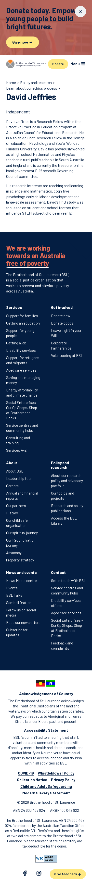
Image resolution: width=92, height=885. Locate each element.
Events (12, 588)
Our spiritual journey (22, 533)
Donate (58, 64)
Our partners (16, 505)
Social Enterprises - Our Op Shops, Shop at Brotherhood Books (22, 410)
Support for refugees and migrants (22, 360)
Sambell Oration (18, 602)
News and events (21, 572)
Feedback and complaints (62, 645)
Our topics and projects (62, 495)
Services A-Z (16, 450)
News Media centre (21, 580)
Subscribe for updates (16, 632)
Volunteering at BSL (67, 355)
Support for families (22, 316)
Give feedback (67, 874)
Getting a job (16, 343)
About (11, 462)
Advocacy (14, 552)
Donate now (60, 316)
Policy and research (60, 465)
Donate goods (62, 323)
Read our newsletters (23, 622)
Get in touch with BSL (68, 580)
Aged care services (21, 370)
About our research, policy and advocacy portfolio (67, 480)
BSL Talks (14, 595)
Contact (58, 572)
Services (14, 307)
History (12, 513)
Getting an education (23, 323)
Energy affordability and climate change (22, 392)
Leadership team (20, 478)
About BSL (14, 471)
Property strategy (20, 560)
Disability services (21, 350)
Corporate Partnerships (61, 345)
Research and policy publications (67, 508)
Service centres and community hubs (22, 428)
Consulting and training (18, 440)
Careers (12, 486)
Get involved (62, 307)
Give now (22, 42)
